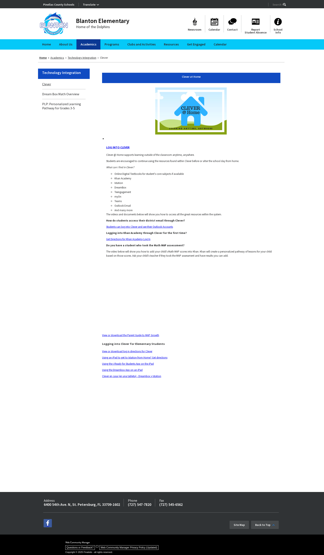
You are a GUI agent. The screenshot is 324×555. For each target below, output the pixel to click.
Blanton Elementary (102, 21)
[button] (284, 4)
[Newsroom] (194, 23)
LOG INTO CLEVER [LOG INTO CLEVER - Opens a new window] (118, 147)
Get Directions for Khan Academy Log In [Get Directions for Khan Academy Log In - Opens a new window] (128, 239)
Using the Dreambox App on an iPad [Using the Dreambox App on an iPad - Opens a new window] (122, 370)
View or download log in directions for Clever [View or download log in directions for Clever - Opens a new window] (127, 351)
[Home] (46, 44)
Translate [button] (89, 4)
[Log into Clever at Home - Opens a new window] (191, 111)
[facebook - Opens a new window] (48, 523)
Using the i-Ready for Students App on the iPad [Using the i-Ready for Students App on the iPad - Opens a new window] (128, 364)
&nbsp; (160, 412)
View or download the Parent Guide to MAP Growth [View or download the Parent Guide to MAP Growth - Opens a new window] (130, 335)
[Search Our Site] (278, 4)
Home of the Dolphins (93, 26)
